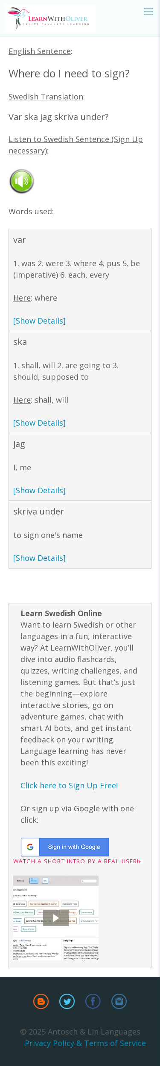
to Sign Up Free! (69, 785)
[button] (56, 918)
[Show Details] (39, 321)
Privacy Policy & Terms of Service (85, 1043)
